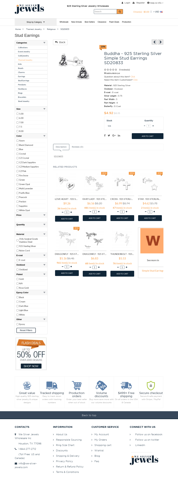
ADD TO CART (147, 136)
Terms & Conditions (67, 471)
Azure (22, 140)
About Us (61, 434)
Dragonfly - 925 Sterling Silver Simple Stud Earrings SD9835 (94, 254)
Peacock (23, 197)
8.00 (21, 131)
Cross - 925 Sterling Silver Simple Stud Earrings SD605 (122, 199)
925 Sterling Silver (27, 246)
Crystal (22, 153)
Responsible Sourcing (69, 439)
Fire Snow (23, 175)
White (22, 314)
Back (60, 42)
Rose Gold (24, 288)
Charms (21, 72)
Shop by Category (36, 22)
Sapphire (23, 206)
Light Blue (23, 310)
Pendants (22, 84)
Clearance (102, 22)
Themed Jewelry (25, 60)
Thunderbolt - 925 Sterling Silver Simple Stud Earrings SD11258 (122, 254)
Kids (20, 64)
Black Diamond (26, 145)
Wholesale (64, 22)
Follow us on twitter (147, 439)
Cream (22, 301)
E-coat (22, 260)
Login (126, 2)
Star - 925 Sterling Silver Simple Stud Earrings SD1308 (150, 199)
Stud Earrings (23, 80)
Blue (21, 149)
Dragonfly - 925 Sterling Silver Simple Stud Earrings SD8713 (67, 254)
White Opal (24, 210)
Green (22, 180)
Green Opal (24, 184)
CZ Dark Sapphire (27, 162)
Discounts (62, 450)
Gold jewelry (23, 56)
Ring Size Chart (65, 445)
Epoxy (22, 324)
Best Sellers (90, 22)
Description (61, 147)
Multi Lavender (26, 188)
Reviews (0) (77, 147)
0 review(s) (124, 69)
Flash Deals (114, 22)
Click (133, 76)
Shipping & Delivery (67, 455)
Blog (97, 455)
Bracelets (22, 97)
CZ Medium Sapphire (29, 166)
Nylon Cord (24, 250)
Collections (23, 47)
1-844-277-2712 (25, 448)
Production (126, 22)
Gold (21, 279)
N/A (21, 283)
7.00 (21, 122)
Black (21, 297)
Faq (96, 461)
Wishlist (99, 450)
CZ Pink (22, 171)
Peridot (22, 201)
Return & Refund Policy (70, 466)
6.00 (21, 118)
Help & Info (155, 3)
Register (139, 2)
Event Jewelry (24, 51)
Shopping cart (102, 445)
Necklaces (22, 89)
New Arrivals (76, 22)
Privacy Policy (64, 461)
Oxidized (23, 269)
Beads (20, 68)
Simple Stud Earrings (153, 270)
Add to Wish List (112, 73)
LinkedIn (140, 445)
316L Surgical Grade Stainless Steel (28, 240)
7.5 (20, 126)
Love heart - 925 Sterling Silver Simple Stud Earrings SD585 (67, 199)
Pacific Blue (24, 193)
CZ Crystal (24, 158)
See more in (153, 260)
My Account (101, 434)
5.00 (21, 113)
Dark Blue (23, 306)
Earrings (21, 76)
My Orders (100, 439)
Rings (20, 93)
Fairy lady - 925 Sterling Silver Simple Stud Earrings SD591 (94, 199)
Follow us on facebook (148, 434)
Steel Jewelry (23, 101)
